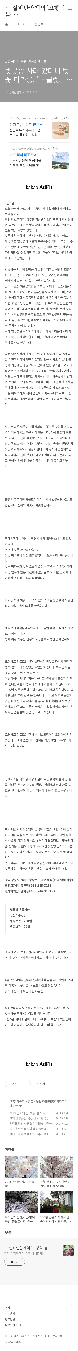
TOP (69, 1308)
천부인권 (10, 1319)
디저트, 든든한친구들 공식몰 (26, 124)
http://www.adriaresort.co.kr (29, 148)
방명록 (39, 23)
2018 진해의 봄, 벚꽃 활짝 (25, 1113)
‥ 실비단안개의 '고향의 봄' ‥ (35, 8)
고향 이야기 (17, 1101)
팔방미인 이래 (13, 1325)
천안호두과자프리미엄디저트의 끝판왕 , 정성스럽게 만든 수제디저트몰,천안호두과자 (26, 132)
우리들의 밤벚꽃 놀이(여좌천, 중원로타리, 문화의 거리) (30, 1125)
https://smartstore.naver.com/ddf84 (34, 118)
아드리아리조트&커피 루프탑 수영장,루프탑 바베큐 (25, 154)
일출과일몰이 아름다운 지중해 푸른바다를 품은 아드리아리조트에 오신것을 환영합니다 (25, 162)
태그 (21, 23)
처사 (7, 1308)
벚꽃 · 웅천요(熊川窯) (41, 1101)
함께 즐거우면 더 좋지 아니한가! (23, 1253)
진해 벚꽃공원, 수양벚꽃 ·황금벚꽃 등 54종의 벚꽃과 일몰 (30, 1120)
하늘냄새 (10, 1313)
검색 (60, 8)
